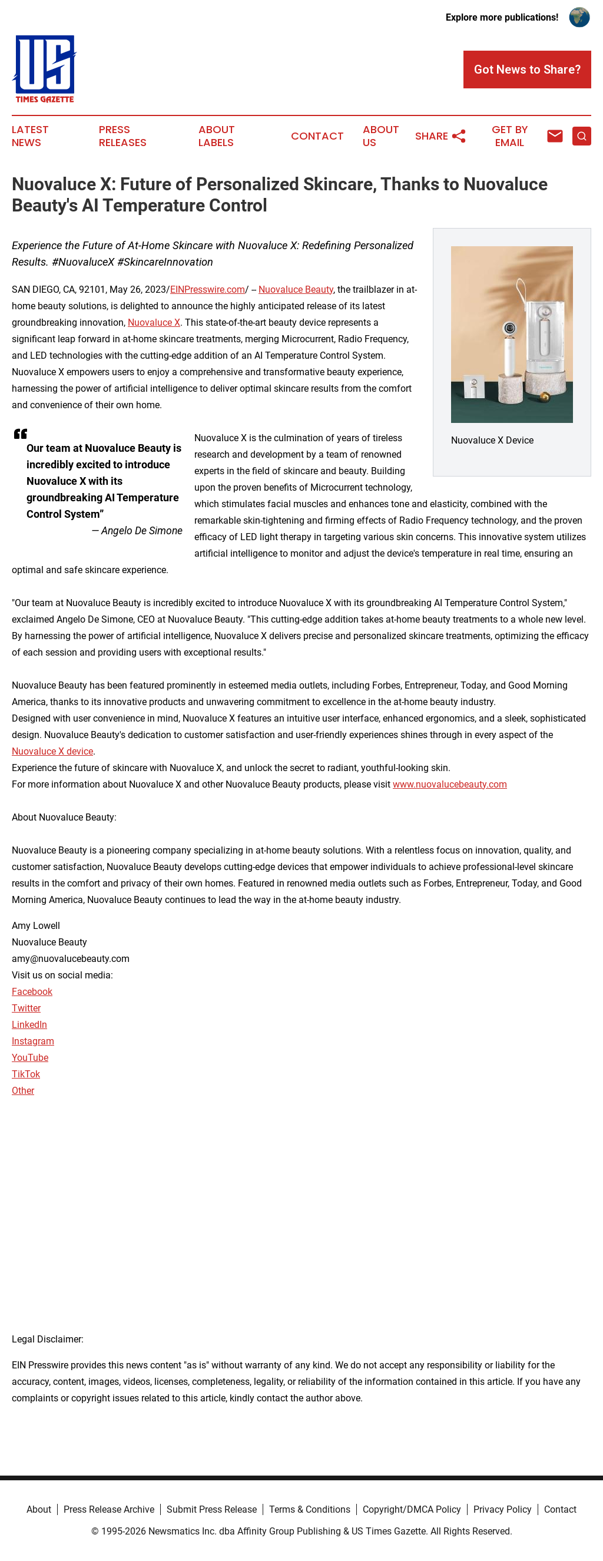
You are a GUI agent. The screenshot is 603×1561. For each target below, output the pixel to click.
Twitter (26, 1008)
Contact (317, 136)
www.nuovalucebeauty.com (450, 784)
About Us (381, 136)
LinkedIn (29, 1024)
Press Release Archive (109, 1509)
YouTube (30, 1057)
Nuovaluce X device (52, 751)
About (38, 1509)
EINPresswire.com (207, 289)
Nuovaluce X (154, 322)
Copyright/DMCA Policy (412, 1509)
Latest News (30, 136)
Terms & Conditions (309, 1509)
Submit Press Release (212, 1509)
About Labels (216, 136)
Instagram (33, 1041)
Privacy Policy (502, 1509)
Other (23, 1090)
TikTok (26, 1074)
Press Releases (123, 136)
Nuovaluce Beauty (296, 289)
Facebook (32, 991)
